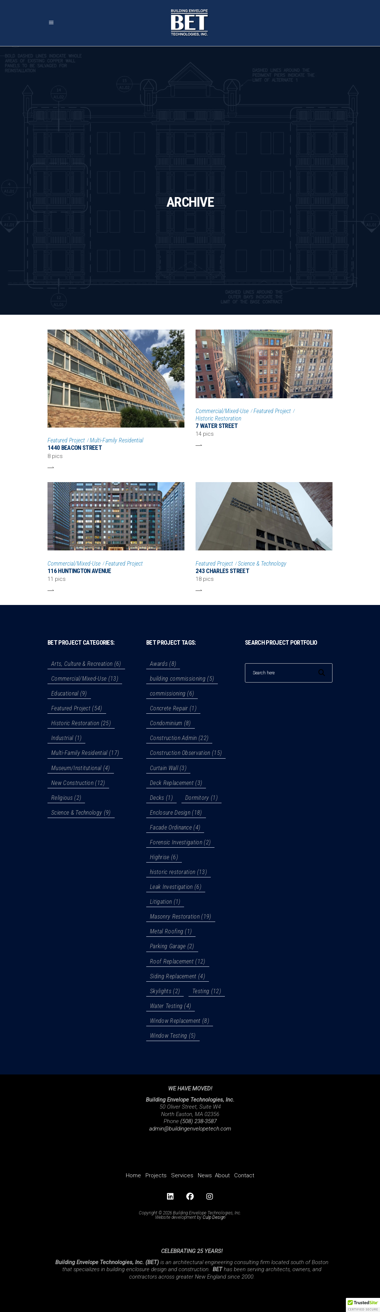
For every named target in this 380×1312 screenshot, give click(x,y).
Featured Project (66, 440)
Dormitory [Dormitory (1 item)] (201, 797)
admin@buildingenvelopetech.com (190, 1128)
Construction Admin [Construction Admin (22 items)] (179, 738)
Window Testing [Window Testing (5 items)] (173, 1035)
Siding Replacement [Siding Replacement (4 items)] (177, 976)
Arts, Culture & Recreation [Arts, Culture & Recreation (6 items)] (86, 663)
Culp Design (214, 1217)
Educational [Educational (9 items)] (69, 693)
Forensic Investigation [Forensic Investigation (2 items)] (180, 842)
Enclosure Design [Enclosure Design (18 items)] (176, 812)
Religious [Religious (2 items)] (66, 797)
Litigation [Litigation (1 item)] (165, 901)
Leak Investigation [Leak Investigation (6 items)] (176, 886)
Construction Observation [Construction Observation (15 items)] (186, 752)
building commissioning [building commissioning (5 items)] (182, 678)
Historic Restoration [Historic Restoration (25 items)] (81, 723)
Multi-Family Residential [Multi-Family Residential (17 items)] (85, 752)
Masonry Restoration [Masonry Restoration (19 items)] (181, 916)
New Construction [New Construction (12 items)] (78, 782)
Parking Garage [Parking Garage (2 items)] (172, 946)
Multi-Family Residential (116, 440)
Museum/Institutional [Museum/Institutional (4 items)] (80, 768)
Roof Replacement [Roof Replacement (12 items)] (178, 961)
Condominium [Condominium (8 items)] (170, 723)
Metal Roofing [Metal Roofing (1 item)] (171, 931)
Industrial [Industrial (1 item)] (66, 738)
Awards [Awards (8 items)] (163, 663)
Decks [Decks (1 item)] (161, 797)
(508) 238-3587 (198, 1121)
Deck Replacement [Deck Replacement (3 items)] (176, 782)
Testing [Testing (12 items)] (206, 991)
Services (182, 1175)
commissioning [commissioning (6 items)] (172, 693)
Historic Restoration (218, 418)
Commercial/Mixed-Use (222, 411)
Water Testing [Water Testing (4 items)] (170, 1006)
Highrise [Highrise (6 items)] (164, 857)
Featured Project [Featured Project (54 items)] (76, 708)
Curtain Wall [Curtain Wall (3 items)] (168, 768)
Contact (244, 1175)
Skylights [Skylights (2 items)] (165, 991)
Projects (156, 1175)
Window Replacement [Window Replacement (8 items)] (179, 1020)
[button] (363, 1305)
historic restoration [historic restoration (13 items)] (178, 872)
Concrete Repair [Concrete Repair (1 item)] (173, 708)
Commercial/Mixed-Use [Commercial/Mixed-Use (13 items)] (84, 678)
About (222, 1175)
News (205, 1175)
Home (133, 1175)
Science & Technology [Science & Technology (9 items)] (81, 812)
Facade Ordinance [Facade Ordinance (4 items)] (175, 827)
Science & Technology (262, 563)
